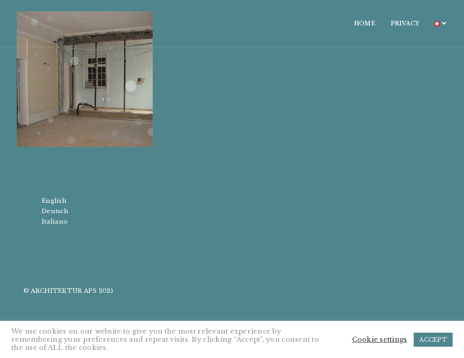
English (54, 201)
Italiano (55, 221)
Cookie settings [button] (379, 339)
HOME (352, 23)
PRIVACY (392, 23)
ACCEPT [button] (433, 340)
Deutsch (55, 211)
